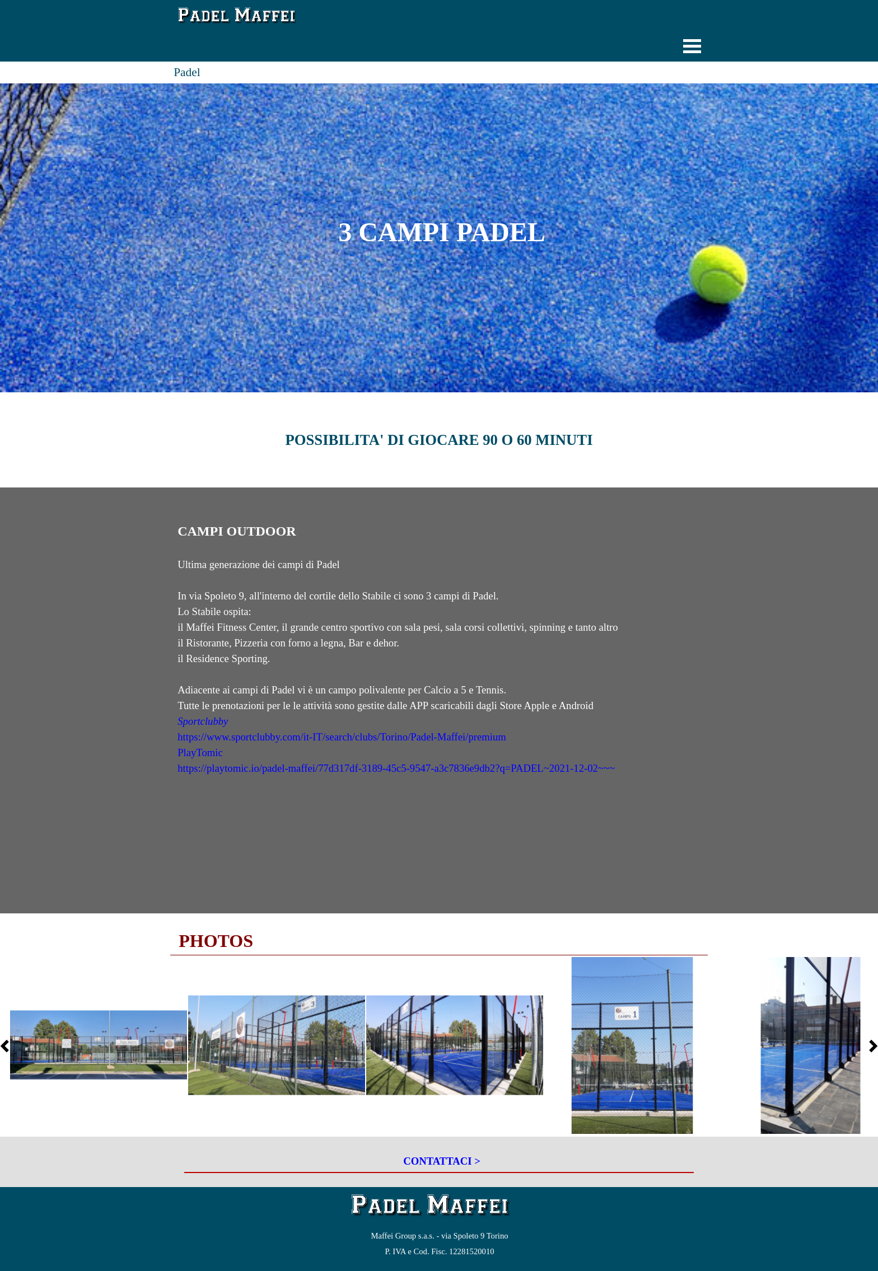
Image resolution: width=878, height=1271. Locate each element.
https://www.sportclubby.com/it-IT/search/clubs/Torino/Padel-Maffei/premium (342, 737)
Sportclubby (203, 721)
